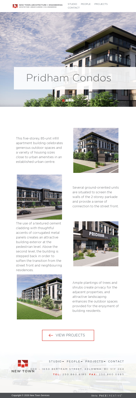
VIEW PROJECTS (70, 335)
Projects (101, 4)
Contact (74, 8)
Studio (72, 4)
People (86, 4)
